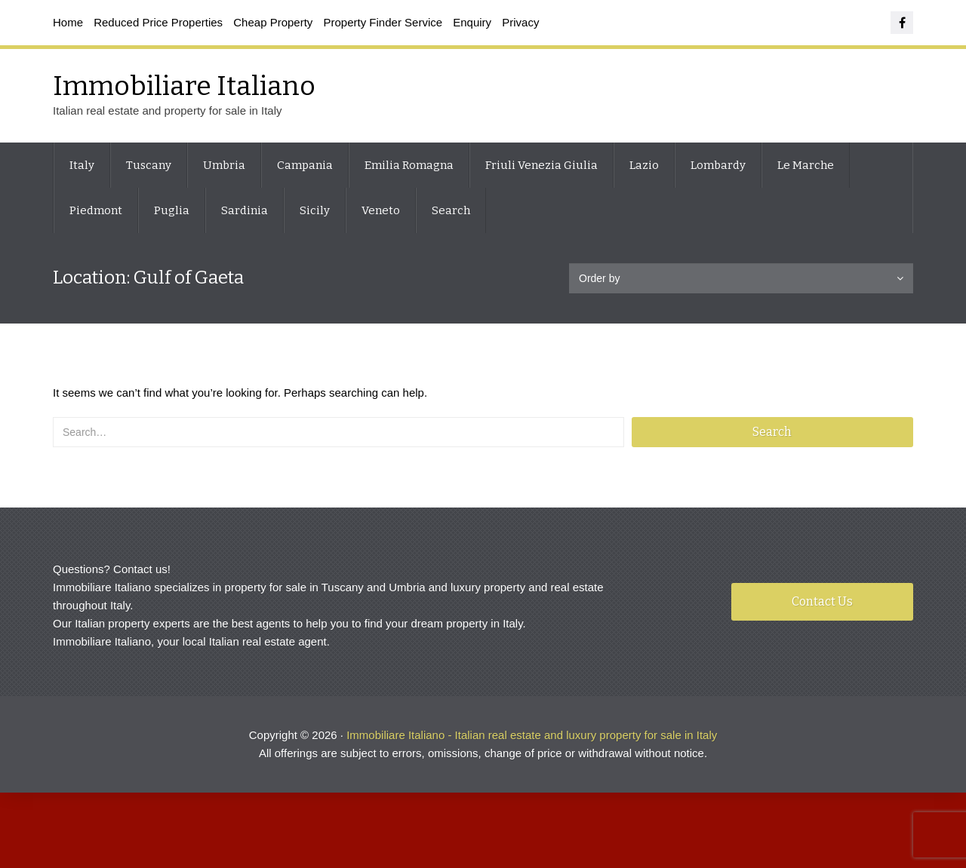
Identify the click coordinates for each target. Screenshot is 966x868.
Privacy (520, 22)
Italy (81, 165)
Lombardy (718, 165)
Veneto (380, 210)
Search (451, 210)
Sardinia (244, 210)
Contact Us (822, 601)
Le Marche (805, 165)
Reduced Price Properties (158, 22)
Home (68, 22)
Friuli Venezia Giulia (541, 165)
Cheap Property (272, 22)
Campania (305, 165)
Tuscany (148, 165)
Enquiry (472, 22)
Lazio (644, 165)
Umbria (224, 165)
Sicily (315, 210)
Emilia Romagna (409, 165)
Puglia (171, 210)
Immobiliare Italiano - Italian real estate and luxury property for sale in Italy (531, 734)
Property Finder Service (383, 22)
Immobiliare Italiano (184, 86)
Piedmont (95, 210)
